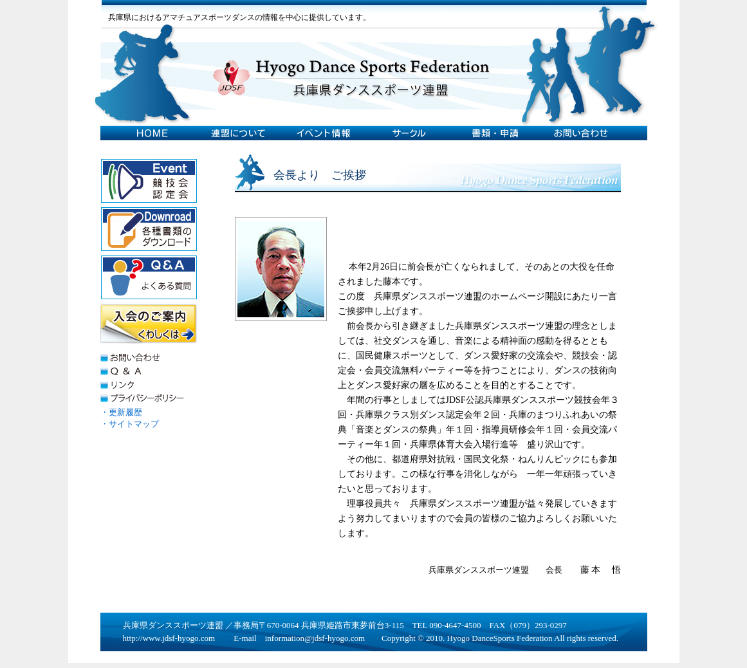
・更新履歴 (121, 412)
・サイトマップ (129, 424)
